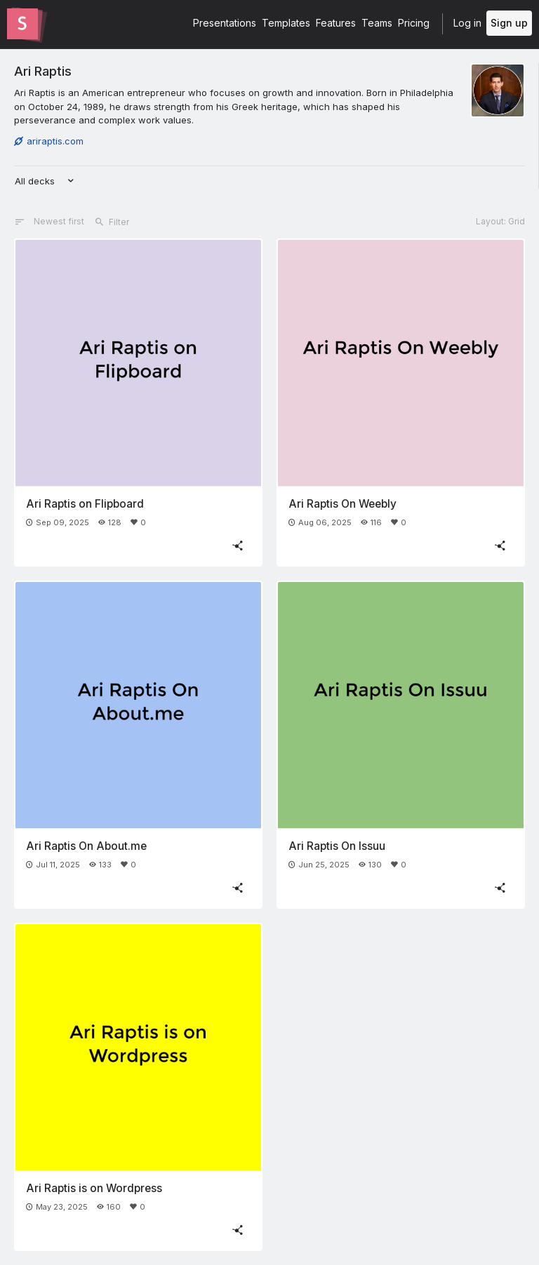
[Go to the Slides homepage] (22, 23)
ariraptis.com (49, 141)
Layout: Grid (500, 221)
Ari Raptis (43, 71)
